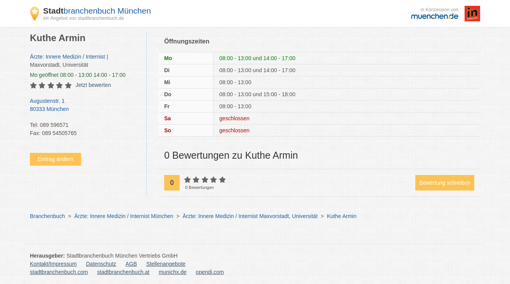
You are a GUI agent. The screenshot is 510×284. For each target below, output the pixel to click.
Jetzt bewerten (93, 85)
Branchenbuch (47, 216)
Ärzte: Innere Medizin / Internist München (123, 216)
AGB (131, 264)
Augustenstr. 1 (84, 105)
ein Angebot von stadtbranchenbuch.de (83, 18)
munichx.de (173, 272)
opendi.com (210, 272)
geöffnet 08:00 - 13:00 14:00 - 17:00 (78, 75)
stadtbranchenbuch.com (59, 272)
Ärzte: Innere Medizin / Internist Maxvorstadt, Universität (249, 216)
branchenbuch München (97, 10)
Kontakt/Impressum (53, 264)
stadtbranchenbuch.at (123, 272)
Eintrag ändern (55, 159)
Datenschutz (101, 264)
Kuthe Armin (341, 216)
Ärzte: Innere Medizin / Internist (67, 57)
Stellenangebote (166, 264)
